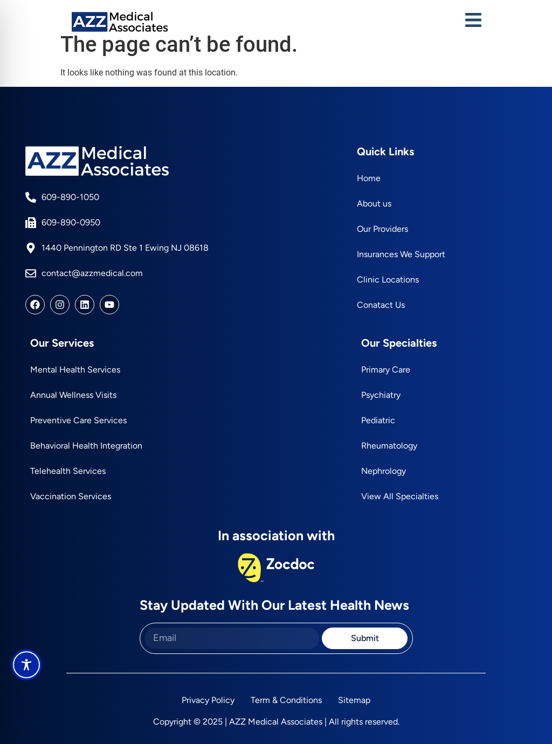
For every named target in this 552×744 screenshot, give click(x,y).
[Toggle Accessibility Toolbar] (26, 664)
